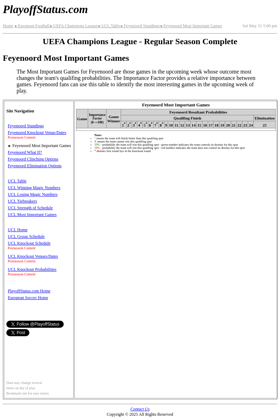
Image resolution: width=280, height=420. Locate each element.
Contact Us (139, 409)
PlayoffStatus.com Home (29, 290)
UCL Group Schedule (26, 236)
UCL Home (18, 229)
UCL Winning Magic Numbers (34, 187)
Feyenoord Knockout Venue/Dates (37, 132)
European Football (31, 25)
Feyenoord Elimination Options (35, 165)
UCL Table (109, 25)
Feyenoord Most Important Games (191, 25)
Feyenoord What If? (25, 152)
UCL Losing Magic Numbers (33, 194)
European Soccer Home (28, 297)
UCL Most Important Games (32, 214)
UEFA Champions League (74, 25)
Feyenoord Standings (140, 25)
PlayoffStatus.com (45, 9)
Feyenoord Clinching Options (33, 159)
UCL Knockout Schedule (29, 243)
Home (8, 25)
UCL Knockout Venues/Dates (33, 256)
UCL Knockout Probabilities (32, 269)
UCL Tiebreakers (22, 201)
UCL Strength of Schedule (30, 207)
